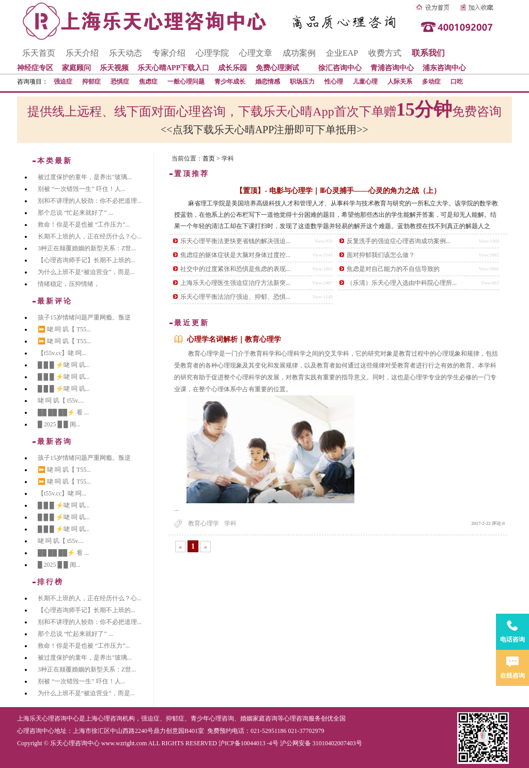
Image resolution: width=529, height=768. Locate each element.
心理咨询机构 (116, 718)
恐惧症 (120, 81)
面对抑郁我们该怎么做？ (381, 255)
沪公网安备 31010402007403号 (321, 743)
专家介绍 (168, 53)
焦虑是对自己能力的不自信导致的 (393, 269)
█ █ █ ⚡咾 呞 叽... (64, 365)
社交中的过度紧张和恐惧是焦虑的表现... (235, 269)
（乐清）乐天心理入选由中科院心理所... (402, 282)
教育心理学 (203, 523)
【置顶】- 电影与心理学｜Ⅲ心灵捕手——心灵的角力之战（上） (338, 191)
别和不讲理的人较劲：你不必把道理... (90, 200)
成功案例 (299, 53)
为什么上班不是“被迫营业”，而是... (86, 272)
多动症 (431, 81)
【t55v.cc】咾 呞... (62, 353)
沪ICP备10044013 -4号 (248, 743)
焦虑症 (148, 81)
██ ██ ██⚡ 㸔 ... (63, 412)
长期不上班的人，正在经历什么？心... (90, 236)
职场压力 (302, 81)
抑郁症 (91, 81)
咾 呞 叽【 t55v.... (61, 400)
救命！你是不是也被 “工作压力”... (84, 224)
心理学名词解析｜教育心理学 (234, 339)
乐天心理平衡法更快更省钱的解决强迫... (235, 241)
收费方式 (384, 53)
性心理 (333, 81)
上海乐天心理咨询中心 (48, 718)
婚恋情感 (267, 81)
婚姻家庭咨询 (258, 718)
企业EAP (342, 53)
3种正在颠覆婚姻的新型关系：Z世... (87, 248)
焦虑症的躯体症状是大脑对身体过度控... (235, 255)
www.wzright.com (124, 743)
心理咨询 (296, 718)
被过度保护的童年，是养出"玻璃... (85, 177)
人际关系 (399, 81)
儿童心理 (365, 81)
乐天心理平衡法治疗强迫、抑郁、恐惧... (235, 296)
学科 (230, 523)
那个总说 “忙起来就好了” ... (75, 212)
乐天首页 (38, 53)
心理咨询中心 (35, 730)
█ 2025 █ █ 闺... (59, 424)
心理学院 (212, 53)
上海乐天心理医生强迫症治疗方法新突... (235, 282)
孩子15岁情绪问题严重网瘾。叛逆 (84, 317)
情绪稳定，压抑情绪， (69, 283)
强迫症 (63, 81)
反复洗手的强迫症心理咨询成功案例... (398, 241)
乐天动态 (125, 53)
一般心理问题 (186, 81)
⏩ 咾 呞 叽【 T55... (64, 329)
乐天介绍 (82, 53)
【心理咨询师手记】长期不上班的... (86, 260)
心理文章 (255, 53)
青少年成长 (229, 81)
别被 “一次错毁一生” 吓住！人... (82, 189)
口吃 (456, 81)
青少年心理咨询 (212, 718)
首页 (209, 158)
